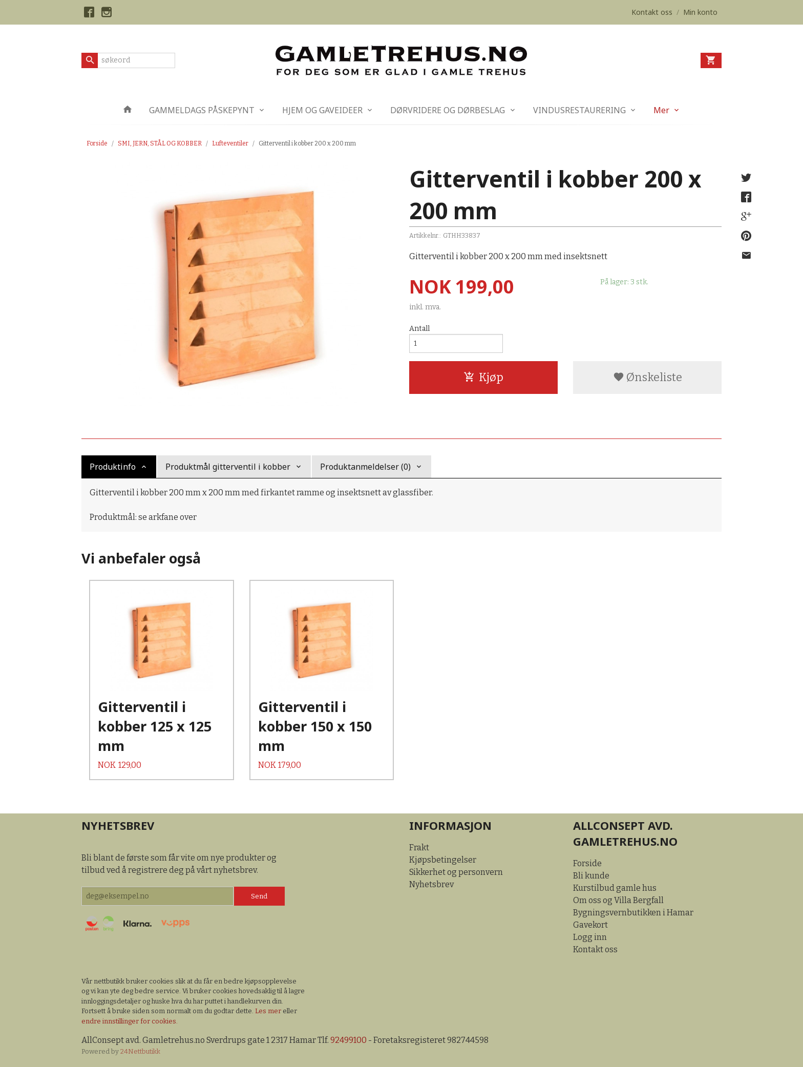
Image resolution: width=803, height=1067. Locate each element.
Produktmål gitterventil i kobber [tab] (227, 466)
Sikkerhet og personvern (456, 872)
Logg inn (590, 937)
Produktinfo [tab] (113, 466)
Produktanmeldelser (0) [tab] (365, 466)
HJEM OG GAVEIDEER (322, 110)
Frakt (419, 847)
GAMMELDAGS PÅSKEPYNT (202, 110)
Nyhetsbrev (431, 884)
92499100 (348, 1040)
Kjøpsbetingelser (442, 860)
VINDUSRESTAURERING (579, 110)
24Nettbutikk (140, 1051)
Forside (97, 143)
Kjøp (483, 377)
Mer (661, 110)
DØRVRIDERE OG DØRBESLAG (447, 110)
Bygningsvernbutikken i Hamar (633, 912)
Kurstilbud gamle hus (615, 888)
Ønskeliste (647, 377)
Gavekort (590, 925)
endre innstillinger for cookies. (129, 1021)
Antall (419, 328)
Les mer (269, 1011)
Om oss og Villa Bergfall (618, 900)
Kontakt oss (595, 949)
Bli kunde (591, 876)
